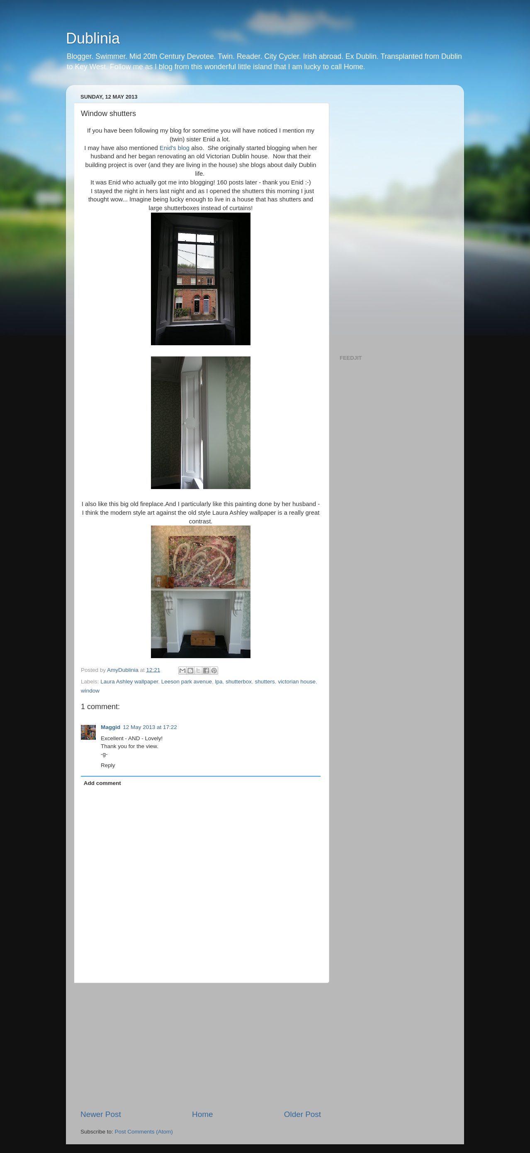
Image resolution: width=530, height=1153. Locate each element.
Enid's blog (175, 148)
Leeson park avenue (186, 681)
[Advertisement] (201, 1046)
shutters (265, 681)
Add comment (102, 783)
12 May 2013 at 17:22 (150, 727)
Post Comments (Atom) (144, 1132)
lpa (219, 681)
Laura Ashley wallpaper (129, 681)
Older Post (302, 1114)
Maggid (110, 727)
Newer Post (100, 1114)
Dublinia (93, 38)
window (90, 691)
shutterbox (239, 681)
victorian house (297, 681)
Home (202, 1114)
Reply (108, 765)
